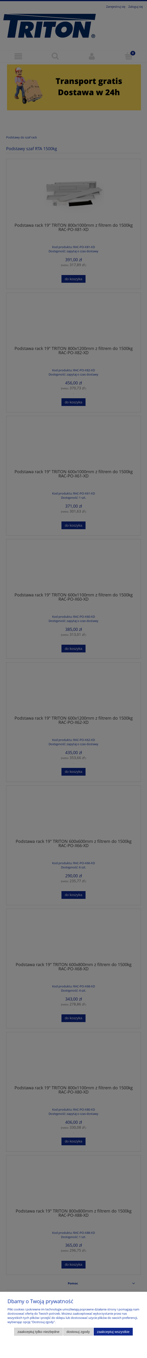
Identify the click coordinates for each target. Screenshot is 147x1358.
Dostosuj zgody (78, 1332)
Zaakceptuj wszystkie (113, 1332)
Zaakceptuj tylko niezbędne (38, 1332)
